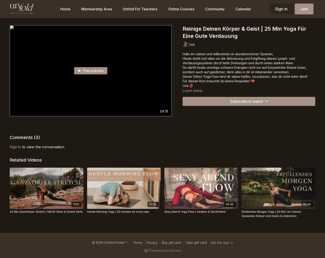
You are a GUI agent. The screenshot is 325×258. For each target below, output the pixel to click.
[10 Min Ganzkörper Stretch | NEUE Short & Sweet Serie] (46, 212)
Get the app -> (221, 242)
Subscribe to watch (249, 101)
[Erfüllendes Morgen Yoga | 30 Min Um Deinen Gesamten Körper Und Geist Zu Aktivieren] (278, 214)
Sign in (281, 9)
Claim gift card (196, 242)
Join (304, 9)
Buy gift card (171, 242)
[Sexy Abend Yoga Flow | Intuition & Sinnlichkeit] (201, 212)
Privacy (152, 242)
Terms (137, 242)
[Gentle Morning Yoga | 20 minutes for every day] (124, 212)
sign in (15, 147)
